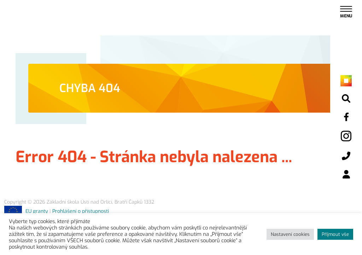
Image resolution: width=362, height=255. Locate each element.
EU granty (26, 211)
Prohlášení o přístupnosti (80, 211)
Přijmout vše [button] (335, 234)
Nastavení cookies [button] (290, 234)
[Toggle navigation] (346, 11)
